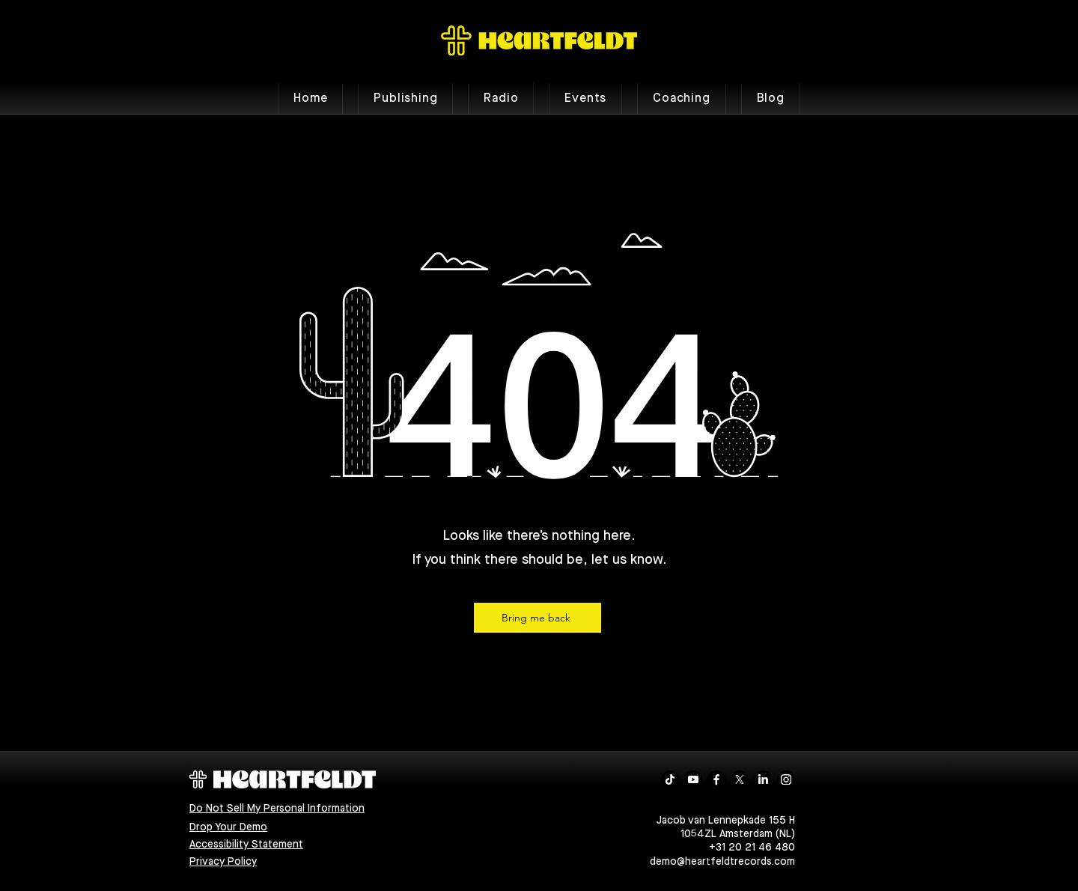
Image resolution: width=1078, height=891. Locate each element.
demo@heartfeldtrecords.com (722, 862)
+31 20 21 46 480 (752, 848)
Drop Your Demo (228, 827)
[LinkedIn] (763, 779)
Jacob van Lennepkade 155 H (726, 821)
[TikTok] (670, 779)
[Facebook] (716, 779)
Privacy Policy (223, 862)
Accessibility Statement (246, 845)
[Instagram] (786, 779)
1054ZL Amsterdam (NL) (737, 834)
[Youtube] (693, 779)
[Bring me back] (537, 618)
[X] (740, 779)
